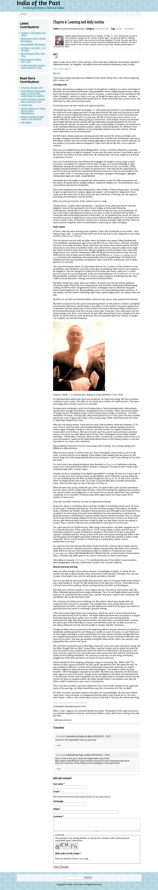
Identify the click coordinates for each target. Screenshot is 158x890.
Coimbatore (129, 29)
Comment (58, 817)
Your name (59, 784)
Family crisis (26, 105)
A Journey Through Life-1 (32, 88)
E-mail (56, 792)
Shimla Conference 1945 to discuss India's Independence (33, 111)
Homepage (58, 801)
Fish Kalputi (26, 123)
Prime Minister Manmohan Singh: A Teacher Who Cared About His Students (33, 93)
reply (58, 746)
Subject (56, 809)
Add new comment (62, 720)
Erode (119, 29)
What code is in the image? (68, 854)
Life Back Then (102, 29)
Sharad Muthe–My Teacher (33, 45)
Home (23, 14)
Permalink (61, 737)
